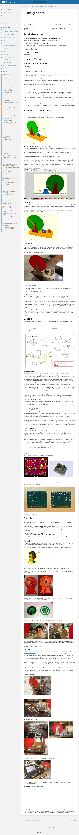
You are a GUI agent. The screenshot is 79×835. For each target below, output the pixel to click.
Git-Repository (54, 328)
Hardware (5, 53)
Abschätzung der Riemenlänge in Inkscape (11, 45)
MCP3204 (61, 401)
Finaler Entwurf (6, 46)
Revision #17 (4, 7)
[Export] (10, 23)
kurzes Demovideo (39, 786)
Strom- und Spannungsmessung (10, 56)
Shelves (62, 2)
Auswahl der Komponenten (8, 37)
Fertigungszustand (7, 62)
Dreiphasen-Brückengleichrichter (43, 301)
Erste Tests (6, 49)
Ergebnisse (5, 63)
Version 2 (5, 67)
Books (68, 2)
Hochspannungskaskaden (47, 309)
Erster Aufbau (6, 48)
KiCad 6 (34, 328)
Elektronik (5, 51)
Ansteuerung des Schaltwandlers (10, 57)
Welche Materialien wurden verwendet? (11, 32)
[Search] (33, 2)
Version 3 (5, 68)
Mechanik (5, 39)
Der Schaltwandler (7, 54)
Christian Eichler (14, 10)
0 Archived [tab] (35, 824)
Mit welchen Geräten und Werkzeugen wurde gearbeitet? (11, 31)
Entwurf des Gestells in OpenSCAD (9, 42)
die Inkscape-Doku (66, 161)
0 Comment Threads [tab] (28, 824)
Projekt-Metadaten (6, 29)
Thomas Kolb (14, 9)
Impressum (39, 832)
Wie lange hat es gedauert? (9, 34)
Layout (5, 60)
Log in (74, 2)
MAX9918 (61, 420)
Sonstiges (6, 59)
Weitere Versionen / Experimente (9, 65)
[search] (39, 2)
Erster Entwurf (6, 43)
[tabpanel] (49, 827)
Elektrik (5, 40)
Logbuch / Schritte (6, 35)
